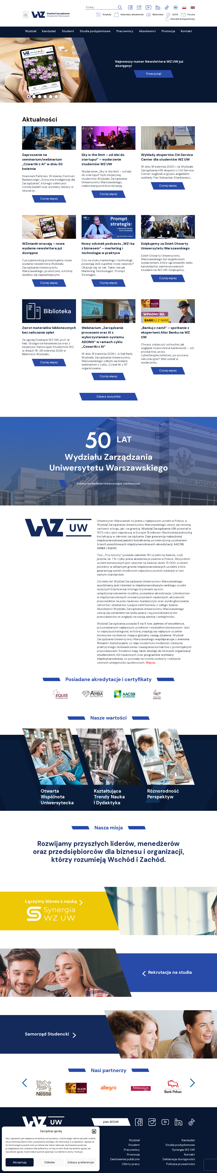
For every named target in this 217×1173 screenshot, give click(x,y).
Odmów (49, 1162)
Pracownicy (132, 1150)
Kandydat (188, 1140)
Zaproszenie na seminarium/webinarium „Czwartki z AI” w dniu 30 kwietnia (42, 162)
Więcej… (151, 663)
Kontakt (189, 1154)
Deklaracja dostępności (179, 1159)
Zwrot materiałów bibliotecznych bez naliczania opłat (49, 330)
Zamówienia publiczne (125, 1159)
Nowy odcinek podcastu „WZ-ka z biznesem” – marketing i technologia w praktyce (108, 248)
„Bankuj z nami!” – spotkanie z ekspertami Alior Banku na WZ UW (165, 332)
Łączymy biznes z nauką (51, 901)
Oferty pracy (131, 1164)
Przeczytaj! (153, 74)
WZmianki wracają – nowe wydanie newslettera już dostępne (43, 248)
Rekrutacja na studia (166, 972)
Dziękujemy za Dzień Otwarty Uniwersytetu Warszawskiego (165, 246)
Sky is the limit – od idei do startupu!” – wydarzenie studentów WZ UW (103, 159)
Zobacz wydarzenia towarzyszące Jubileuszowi (108, 483)
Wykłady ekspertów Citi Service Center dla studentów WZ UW (167, 157)
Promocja (133, 1154)
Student (134, 1145)
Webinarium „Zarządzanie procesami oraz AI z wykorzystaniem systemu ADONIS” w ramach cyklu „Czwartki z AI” (103, 337)
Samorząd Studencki (51, 1034)
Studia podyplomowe (180, 1145)
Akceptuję (20, 1162)
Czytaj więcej (49, 199)
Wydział (134, 1140)
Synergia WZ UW (183, 1150)
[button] (94, 1131)
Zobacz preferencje (80, 1162)
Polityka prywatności (180, 1164)
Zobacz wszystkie (108, 396)
